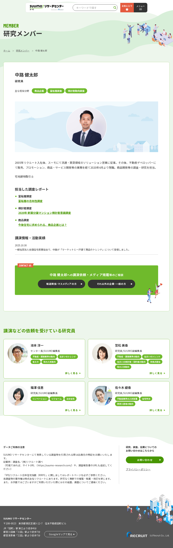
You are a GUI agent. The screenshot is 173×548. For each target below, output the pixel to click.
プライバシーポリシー (138, 469)
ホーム (6, 50)
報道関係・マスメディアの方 (61, 283)
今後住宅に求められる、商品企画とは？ (42, 225)
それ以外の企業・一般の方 (111, 283)
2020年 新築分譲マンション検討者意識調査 (44, 213)
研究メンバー (23, 50)
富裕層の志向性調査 (30, 201)
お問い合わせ (144, 460)
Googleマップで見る (60, 534)
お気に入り (127, 5)
